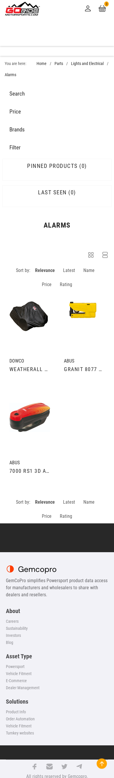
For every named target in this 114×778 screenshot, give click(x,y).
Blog (9, 642)
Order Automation (20, 719)
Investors (13, 635)
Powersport (15, 666)
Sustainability (17, 628)
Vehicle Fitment (19, 673)
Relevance (45, 270)
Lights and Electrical (87, 63)
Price (47, 284)
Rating (66, 284)
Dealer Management (22, 687)
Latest (69, 270)
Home (42, 63)
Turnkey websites (20, 733)
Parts (58, 63)
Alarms (10, 74)
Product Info (16, 711)
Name (89, 270)
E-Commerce (16, 680)
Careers (12, 621)
